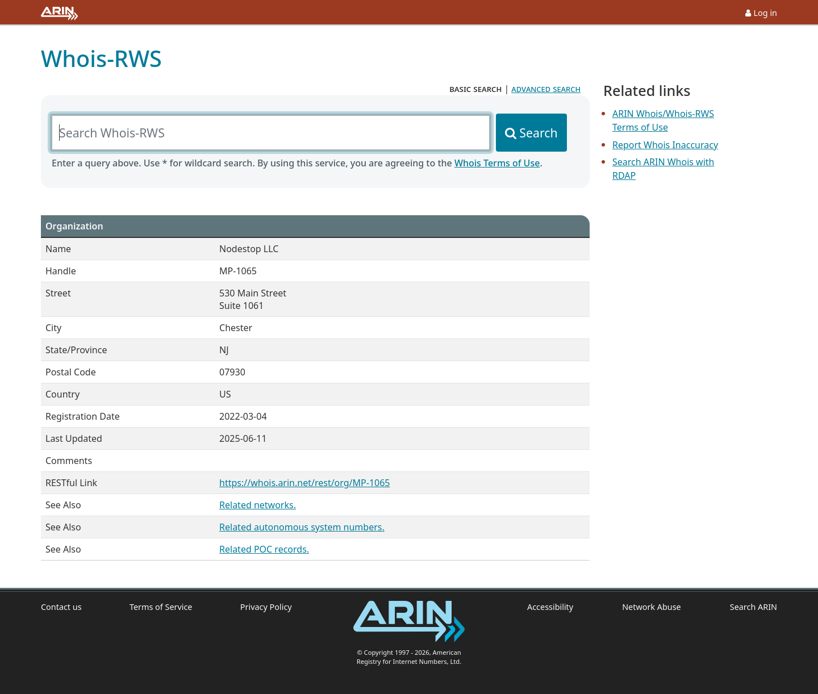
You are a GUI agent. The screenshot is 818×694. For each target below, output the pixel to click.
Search (538, 132)
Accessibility (550, 606)
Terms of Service (161, 606)
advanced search (546, 88)
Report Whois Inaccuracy (665, 145)
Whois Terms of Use (497, 163)
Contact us (61, 606)
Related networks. (257, 505)
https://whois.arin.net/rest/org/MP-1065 (304, 482)
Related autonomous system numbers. (302, 527)
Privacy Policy (266, 606)
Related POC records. (264, 549)
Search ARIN (753, 606)
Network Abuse (651, 606)
